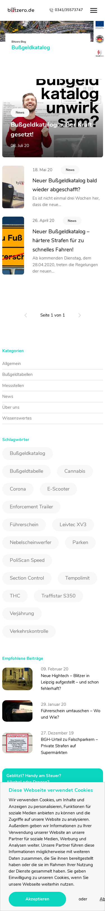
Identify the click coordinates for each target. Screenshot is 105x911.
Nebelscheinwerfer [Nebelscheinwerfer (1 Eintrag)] (30, 542)
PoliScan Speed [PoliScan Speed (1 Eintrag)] (27, 560)
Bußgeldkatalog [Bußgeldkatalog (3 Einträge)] (27, 453)
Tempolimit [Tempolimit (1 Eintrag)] (77, 578)
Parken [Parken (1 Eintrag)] (80, 542)
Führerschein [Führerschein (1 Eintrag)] (24, 524)
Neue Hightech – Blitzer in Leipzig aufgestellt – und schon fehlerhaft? (70, 682)
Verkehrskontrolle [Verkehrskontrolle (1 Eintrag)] (29, 631)
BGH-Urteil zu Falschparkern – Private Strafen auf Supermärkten (69, 746)
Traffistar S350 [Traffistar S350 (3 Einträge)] (58, 595)
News (70, 170)
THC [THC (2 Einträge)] (15, 595)
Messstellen (13, 385)
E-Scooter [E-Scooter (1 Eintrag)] (58, 489)
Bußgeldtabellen (17, 374)
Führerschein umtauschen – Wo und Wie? (70, 714)
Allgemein (11, 363)
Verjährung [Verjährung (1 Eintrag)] (22, 613)
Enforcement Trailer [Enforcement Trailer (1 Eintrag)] (31, 506)
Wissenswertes (17, 418)
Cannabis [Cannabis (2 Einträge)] (74, 471)
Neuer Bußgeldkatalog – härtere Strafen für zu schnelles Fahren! (60, 240)
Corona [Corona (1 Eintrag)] (18, 489)
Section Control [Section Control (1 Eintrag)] (27, 578)
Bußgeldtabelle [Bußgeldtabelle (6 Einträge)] (26, 471)
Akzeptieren (37, 899)
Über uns (10, 407)
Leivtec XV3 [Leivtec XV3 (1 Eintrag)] (73, 524)
